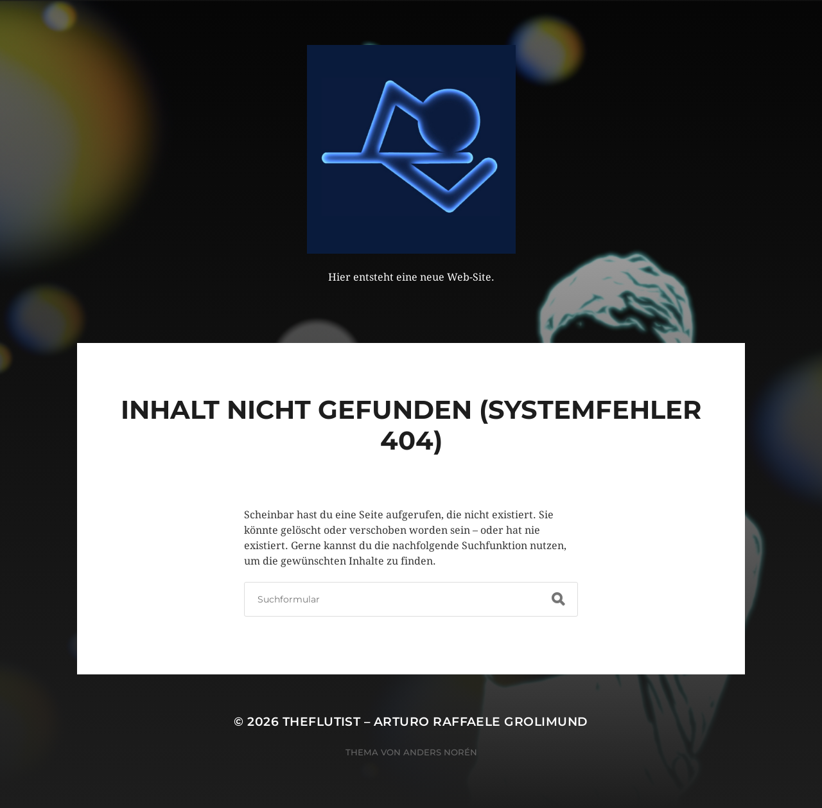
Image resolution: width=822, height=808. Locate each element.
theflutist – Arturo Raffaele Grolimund (435, 721)
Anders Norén (440, 752)
